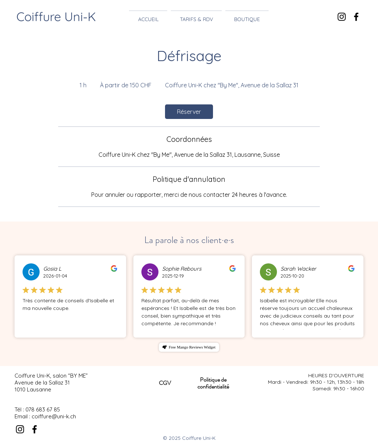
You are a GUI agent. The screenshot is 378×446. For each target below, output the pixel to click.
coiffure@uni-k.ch (54, 416)
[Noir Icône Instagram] (341, 16)
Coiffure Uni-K (56, 16)
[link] (189, 111)
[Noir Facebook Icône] (356, 16)
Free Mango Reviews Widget (192, 347)
